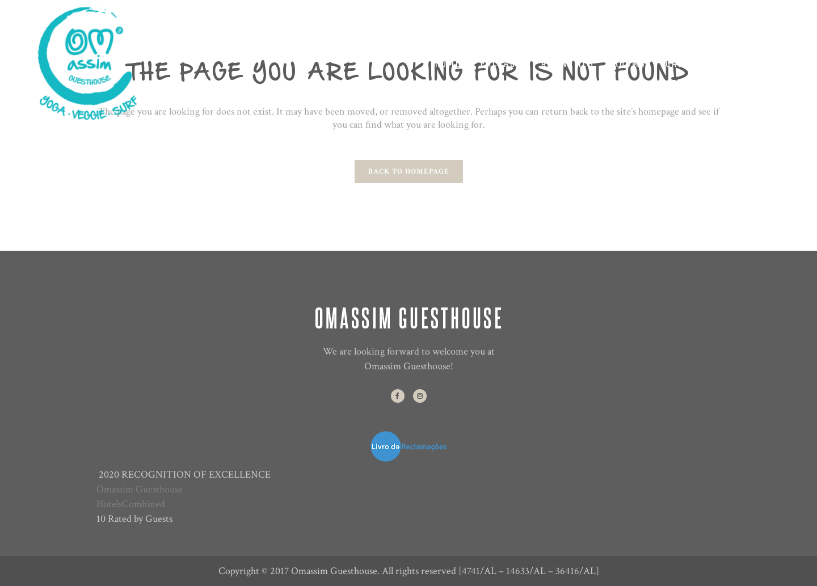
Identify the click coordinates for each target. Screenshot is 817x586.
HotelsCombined (130, 504)
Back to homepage (408, 171)
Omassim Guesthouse (139, 489)
